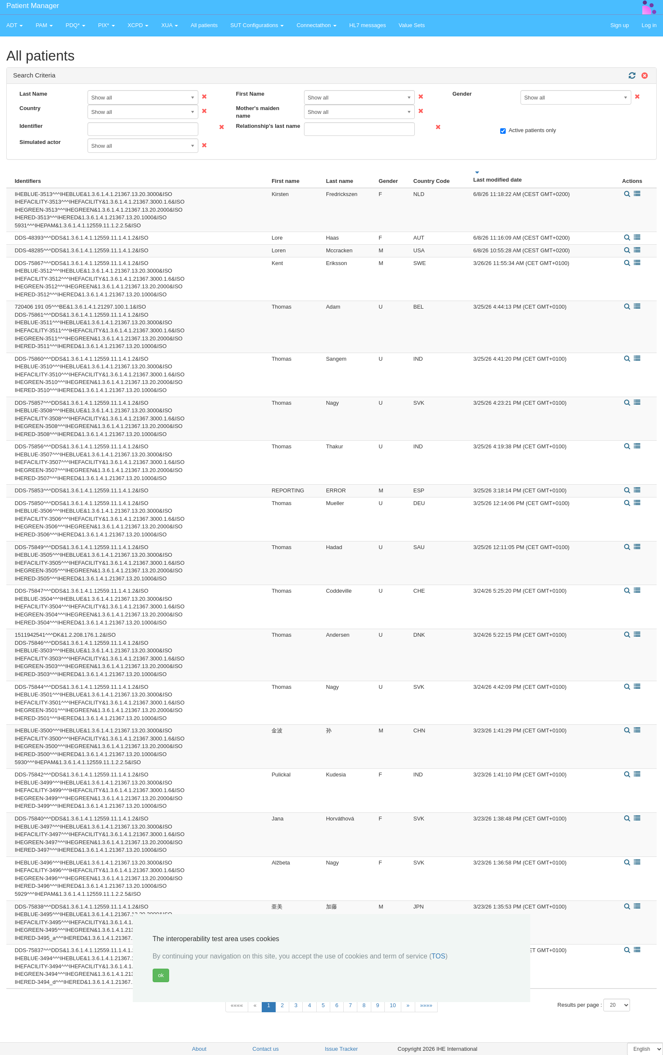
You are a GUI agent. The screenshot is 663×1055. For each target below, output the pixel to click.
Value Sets (412, 25)
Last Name (33, 94)
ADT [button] (14, 25)
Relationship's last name (267, 126)
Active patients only (528, 130)
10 (393, 1005)
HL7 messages (367, 25)
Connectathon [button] (316, 25)
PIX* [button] (106, 25)
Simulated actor (40, 142)
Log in (649, 25)
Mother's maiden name (257, 112)
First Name (250, 94)
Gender (462, 94)
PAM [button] (44, 25)
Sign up (619, 25)
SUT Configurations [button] (257, 25)
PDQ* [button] (75, 25)
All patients (204, 25)
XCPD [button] (138, 25)
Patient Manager (32, 6)
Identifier (31, 126)
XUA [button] (169, 25)
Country (30, 108)
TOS (439, 956)
